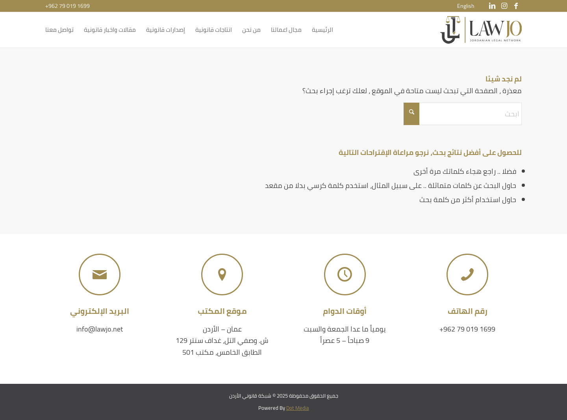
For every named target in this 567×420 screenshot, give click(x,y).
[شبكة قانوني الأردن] (481, 30)
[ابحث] (463, 114)
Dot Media (297, 408)
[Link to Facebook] (516, 6)
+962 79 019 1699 (67, 6)
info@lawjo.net (99, 328)
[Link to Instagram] (504, 6)
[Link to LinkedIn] (492, 6)
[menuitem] (465, 6)
